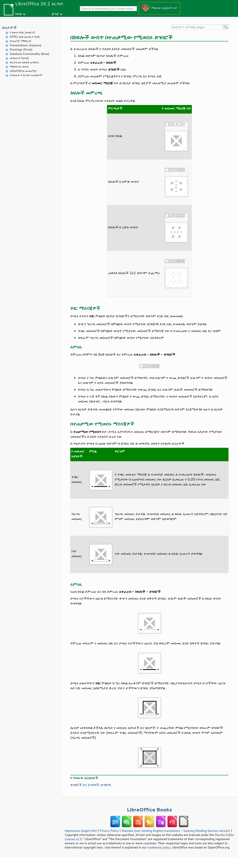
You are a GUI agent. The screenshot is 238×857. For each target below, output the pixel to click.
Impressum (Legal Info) (81, 831)
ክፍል (18, 13)
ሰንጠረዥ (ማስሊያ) (20, 41)
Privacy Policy (109, 831)
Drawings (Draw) (21, 49)
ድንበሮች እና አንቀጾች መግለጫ (90, 784)
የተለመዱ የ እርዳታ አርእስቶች (26, 75)
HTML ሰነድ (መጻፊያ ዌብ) (25, 37)
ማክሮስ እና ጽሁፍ (19, 67)
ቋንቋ (55, 13)
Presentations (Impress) (25, 45)
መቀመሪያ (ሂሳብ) (19, 58)
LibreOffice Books (149, 809)
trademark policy (158, 847)
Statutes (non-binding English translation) (150, 831)
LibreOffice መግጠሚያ (23, 71)
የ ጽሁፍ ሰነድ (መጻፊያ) (22, 32)
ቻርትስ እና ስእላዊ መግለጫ (24, 62)
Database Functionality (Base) (29, 54)
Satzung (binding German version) (206, 831)
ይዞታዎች (9, 27)
